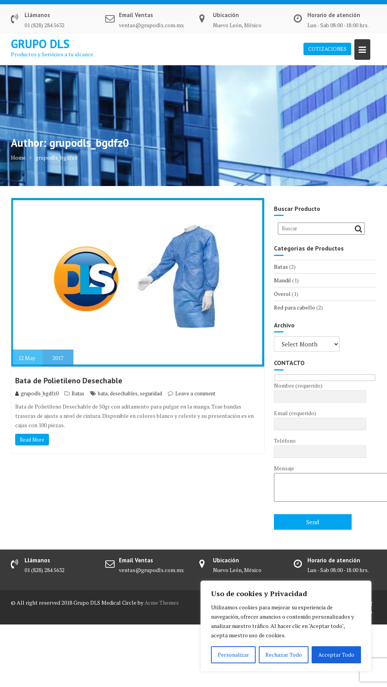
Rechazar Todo (283, 654)
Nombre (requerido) (320, 391)
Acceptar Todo (336, 654)
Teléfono (320, 446)
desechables (124, 393)
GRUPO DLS (40, 43)
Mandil (282, 280)
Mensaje (320, 483)
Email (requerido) (320, 418)
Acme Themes (162, 602)
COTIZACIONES (327, 48)
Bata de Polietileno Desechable (68, 381)
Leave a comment (195, 393)
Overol (282, 293)
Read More (32, 439)
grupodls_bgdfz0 (37, 393)
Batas (77, 393)
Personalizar (233, 654)
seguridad (151, 393)
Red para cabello (294, 307)
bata (103, 393)
